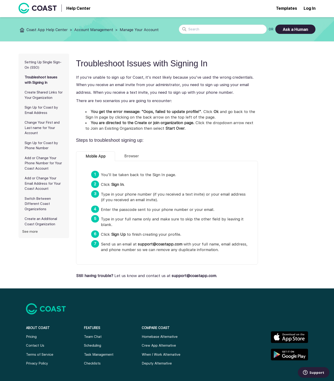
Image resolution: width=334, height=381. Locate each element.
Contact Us (35, 345)
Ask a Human (295, 29)
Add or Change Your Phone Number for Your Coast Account (43, 163)
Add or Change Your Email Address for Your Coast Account (43, 183)
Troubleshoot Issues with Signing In (41, 80)
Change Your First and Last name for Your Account (42, 127)
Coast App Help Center (47, 30)
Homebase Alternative (160, 337)
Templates (286, 8)
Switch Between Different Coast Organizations (38, 204)
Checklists (92, 363)
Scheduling (92, 345)
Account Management (93, 30)
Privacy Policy (37, 363)
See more (30, 231)
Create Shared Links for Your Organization (44, 95)
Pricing (31, 337)
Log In (309, 8)
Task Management (98, 354)
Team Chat (93, 337)
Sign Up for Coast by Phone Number (41, 145)
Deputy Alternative (157, 363)
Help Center (78, 8)
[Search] (223, 29)
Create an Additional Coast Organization (41, 221)
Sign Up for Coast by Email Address (41, 110)
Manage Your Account (139, 30)
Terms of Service (39, 354)
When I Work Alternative (161, 354)
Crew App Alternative (159, 345)
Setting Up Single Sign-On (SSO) (43, 65)
